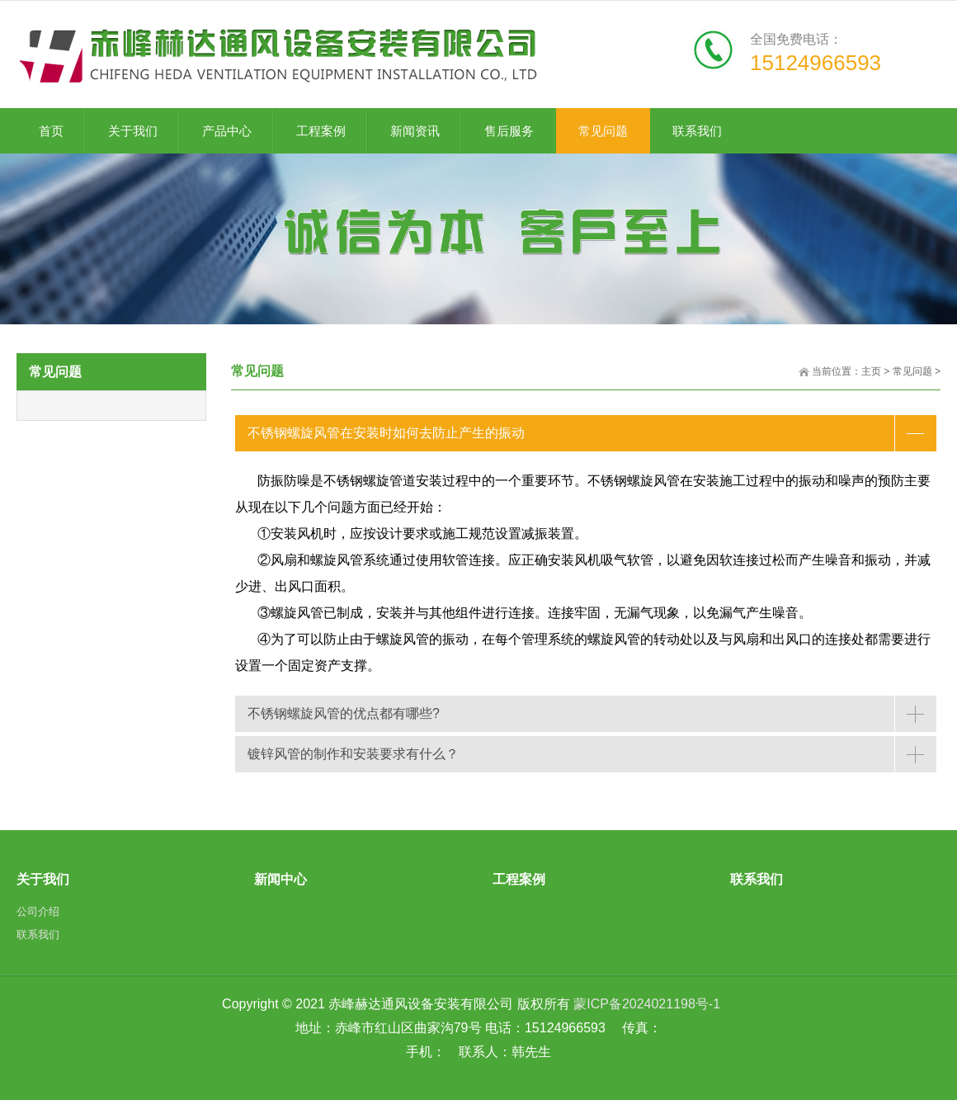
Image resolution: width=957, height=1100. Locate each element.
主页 (871, 371)
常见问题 (912, 371)
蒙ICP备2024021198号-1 (646, 1004)
